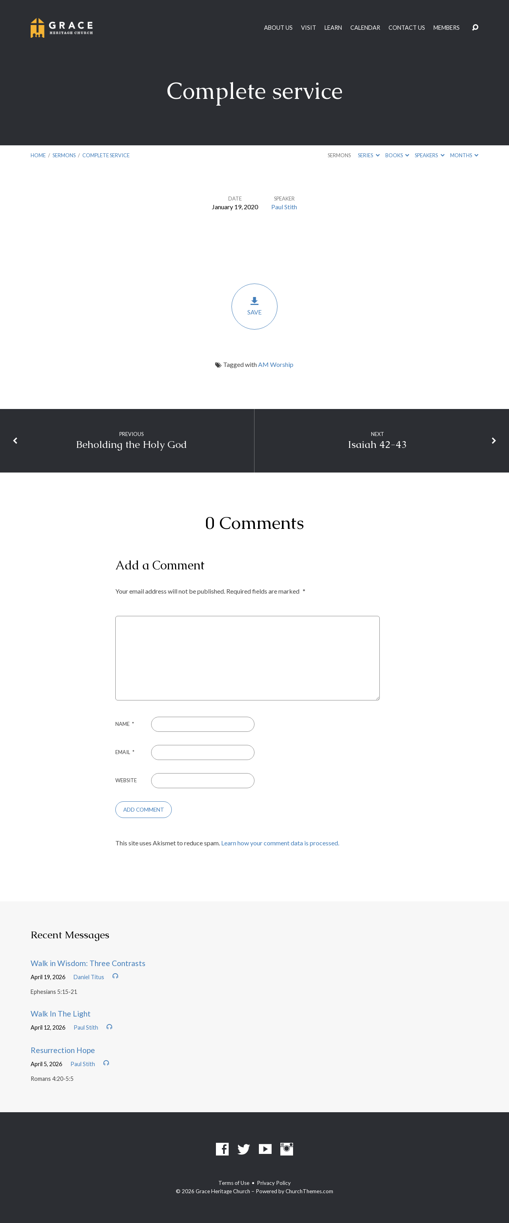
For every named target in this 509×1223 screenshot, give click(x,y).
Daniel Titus (89, 977)
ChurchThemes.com (309, 1191)
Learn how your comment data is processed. (280, 843)
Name (124, 724)
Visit (308, 28)
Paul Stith (284, 206)
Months (464, 155)
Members (446, 28)
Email (124, 752)
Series (368, 155)
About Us (278, 28)
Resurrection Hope (63, 1050)
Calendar (365, 28)
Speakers (429, 155)
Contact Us (407, 28)
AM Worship (275, 364)
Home (38, 155)
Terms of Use (233, 1183)
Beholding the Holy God (131, 444)
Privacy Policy (274, 1183)
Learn (333, 28)
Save (254, 306)
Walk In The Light (61, 1013)
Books (397, 155)
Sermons (64, 155)
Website (126, 780)
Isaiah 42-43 (377, 444)
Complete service (106, 155)
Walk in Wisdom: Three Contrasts (88, 963)
